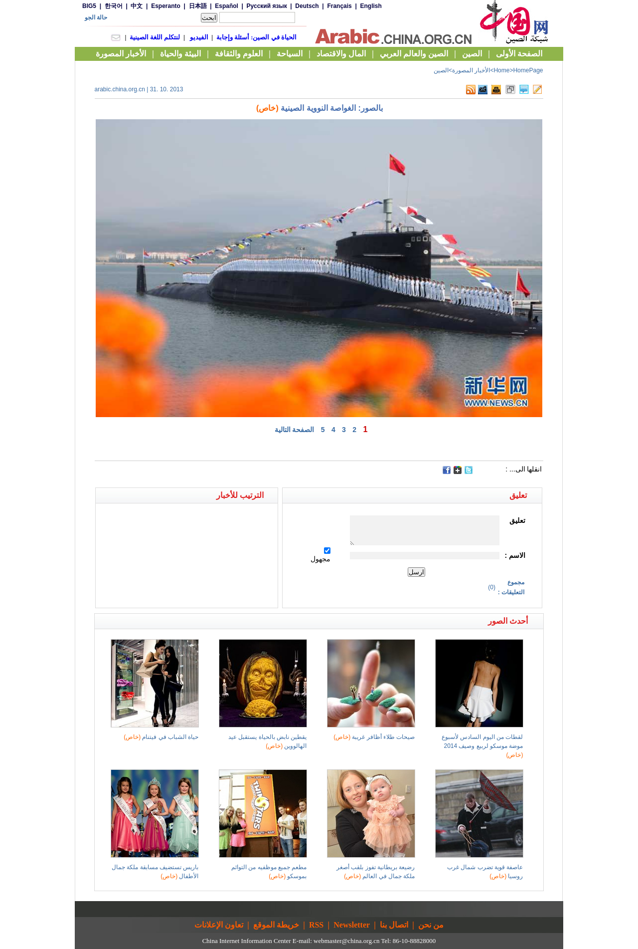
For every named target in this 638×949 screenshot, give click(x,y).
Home (501, 70)
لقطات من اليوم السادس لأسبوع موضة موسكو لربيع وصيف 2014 (482, 745)
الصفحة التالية (295, 430)
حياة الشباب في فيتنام (161, 736)
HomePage (528, 70)
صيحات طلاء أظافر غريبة (374, 736)
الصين (441, 70)
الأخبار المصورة (471, 70)
